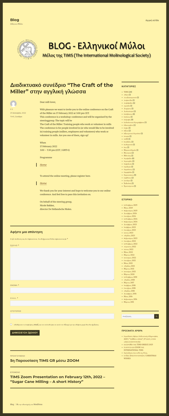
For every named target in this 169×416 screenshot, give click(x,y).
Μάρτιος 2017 (129, 283)
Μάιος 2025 (128, 208)
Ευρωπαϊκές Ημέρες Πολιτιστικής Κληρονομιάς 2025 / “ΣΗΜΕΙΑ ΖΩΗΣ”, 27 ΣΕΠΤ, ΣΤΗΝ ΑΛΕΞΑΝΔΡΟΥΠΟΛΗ (141, 339)
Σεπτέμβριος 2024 (130, 219)
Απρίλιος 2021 (129, 266)
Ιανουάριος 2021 (130, 271)
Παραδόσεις (128, 169)
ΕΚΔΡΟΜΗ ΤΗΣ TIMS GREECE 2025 (138, 344)
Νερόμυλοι (128, 158)
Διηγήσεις (127, 108)
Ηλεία (126, 131)
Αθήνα (126, 95)
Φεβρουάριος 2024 (130, 222)
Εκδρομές (127, 120)
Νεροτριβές (128, 161)
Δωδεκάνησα (128, 111)
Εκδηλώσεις (128, 114)
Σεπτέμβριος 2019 (130, 277)
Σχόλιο (14, 245)
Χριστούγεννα (129, 186)
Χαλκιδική (127, 183)
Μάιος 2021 (128, 263)
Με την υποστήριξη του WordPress (29, 404)
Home (43, 164)
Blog (14, 20)
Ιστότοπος (15, 311)
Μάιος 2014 (128, 296)
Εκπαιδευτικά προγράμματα (134, 122)
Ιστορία (126, 136)
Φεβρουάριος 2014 (130, 299)
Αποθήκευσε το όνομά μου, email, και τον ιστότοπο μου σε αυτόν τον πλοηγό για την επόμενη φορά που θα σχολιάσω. (56, 325)
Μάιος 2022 (128, 252)
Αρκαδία (127, 106)
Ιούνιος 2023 (128, 233)
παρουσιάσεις (129, 175)
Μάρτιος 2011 (129, 302)
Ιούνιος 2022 (128, 249)
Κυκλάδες (127, 142)
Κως (125, 147)
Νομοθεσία (128, 164)
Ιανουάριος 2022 (130, 258)
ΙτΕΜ (126, 139)
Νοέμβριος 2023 (130, 227)
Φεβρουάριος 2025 (130, 211)
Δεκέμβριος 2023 (130, 224)
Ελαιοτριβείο (128, 125)
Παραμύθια (128, 172)
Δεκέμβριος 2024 (130, 213)
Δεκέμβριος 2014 (130, 294)
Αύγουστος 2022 (130, 247)
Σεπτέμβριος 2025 (130, 205)
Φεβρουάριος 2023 (130, 238)
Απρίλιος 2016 (129, 291)
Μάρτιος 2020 (129, 274)
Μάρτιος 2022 (129, 255)
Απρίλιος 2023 (129, 235)
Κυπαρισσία (128, 144)
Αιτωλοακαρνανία (130, 97)
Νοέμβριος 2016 (130, 285)
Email (14, 298)
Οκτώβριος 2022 (130, 241)
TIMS (12, 117)
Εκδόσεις (127, 117)
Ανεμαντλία (128, 100)
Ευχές (126, 128)
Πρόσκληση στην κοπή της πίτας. (136, 353)
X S (11, 109)
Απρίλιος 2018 (129, 280)
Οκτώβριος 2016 (130, 288)
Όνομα (14, 285)
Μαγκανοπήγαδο (130, 150)
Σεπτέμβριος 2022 (130, 244)
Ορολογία (127, 167)
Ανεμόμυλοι (128, 103)
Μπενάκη (127, 156)
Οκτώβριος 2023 (130, 230)
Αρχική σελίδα (152, 20)
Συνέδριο (18, 117)
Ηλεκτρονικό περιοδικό (132, 133)
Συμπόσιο (127, 178)
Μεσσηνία (127, 153)
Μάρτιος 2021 (129, 269)
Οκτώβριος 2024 (130, 216)
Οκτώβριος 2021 (130, 260)
